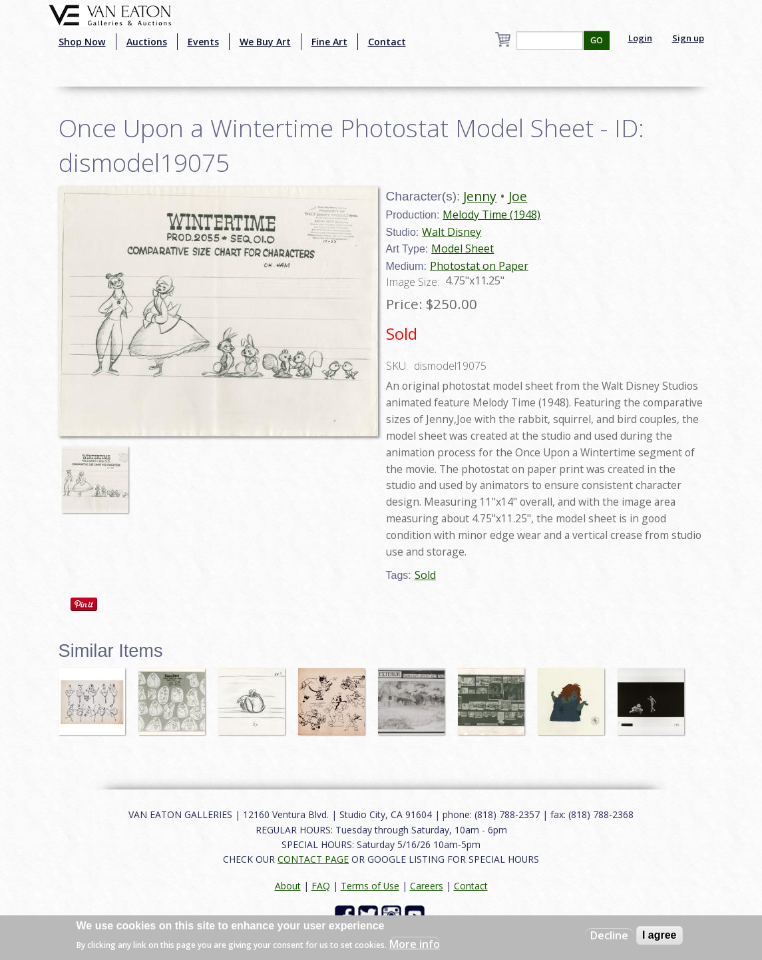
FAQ (320, 885)
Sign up (688, 38)
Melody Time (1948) (491, 214)
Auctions (146, 41)
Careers (426, 885)
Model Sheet (462, 248)
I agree (659, 935)
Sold (425, 575)
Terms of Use (370, 885)
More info (414, 944)
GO (596, 40)
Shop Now (82, 41)
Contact (387, 41)
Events (203, 41)
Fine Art (329, 41)
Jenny (479, 196)
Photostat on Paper (479, 265)
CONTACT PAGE (313, 859)
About (288, 885)
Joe (517, 196)
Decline (609, 935)
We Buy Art (265, 41)
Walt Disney (451, 232)
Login (640, 38)
